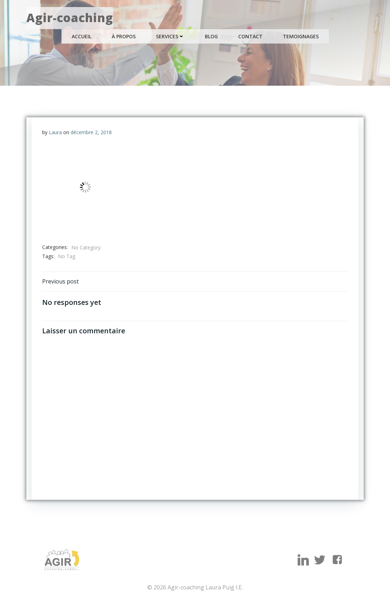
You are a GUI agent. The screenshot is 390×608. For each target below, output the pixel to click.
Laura (55, 132)
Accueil (81, 36)
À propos (124, 36)
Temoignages (301, 36)
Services (170, 36)
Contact (250, 36)
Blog (211, 36)
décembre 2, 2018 (91, 132)
